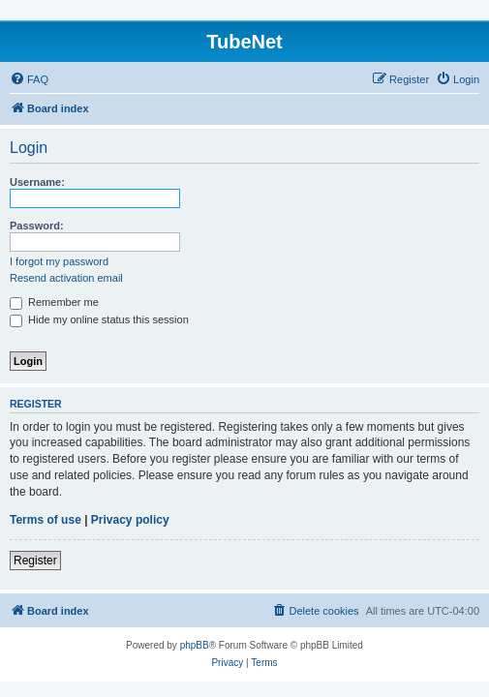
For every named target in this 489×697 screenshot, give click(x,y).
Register (35, 560)
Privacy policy (130, 520)
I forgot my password (59, 261)
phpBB (194, 645)
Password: (37, 225)
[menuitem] (29, 79)
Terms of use (45, 520)
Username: (37, 182)
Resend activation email (66, 278)
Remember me (54, 302)
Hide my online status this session (99, 319)
